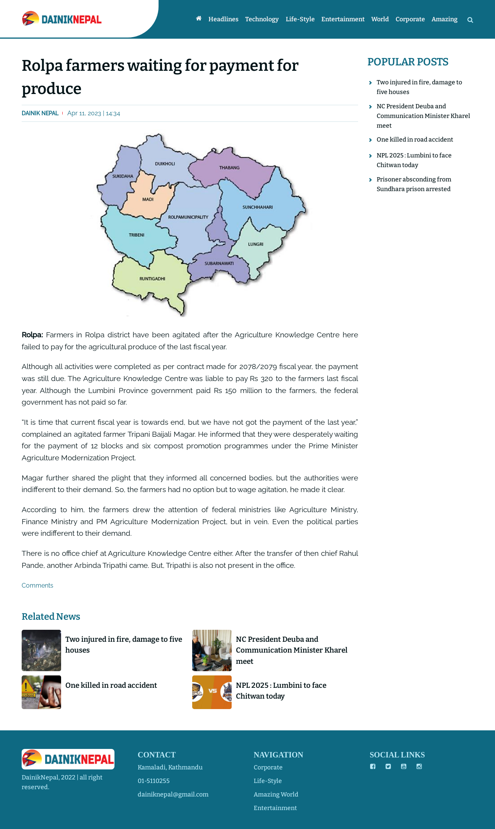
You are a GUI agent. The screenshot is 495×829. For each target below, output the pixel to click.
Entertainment (344, 19)
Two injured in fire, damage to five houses (119, 645)
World (381, 19)
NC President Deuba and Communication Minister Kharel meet (293, 650)
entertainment (275, 808)
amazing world (276, 794)
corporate (268, 767)
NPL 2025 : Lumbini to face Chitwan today (283, 691)
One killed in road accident (113, 685)
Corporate (411, 19)
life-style (268, 781)
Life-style (302, 19)
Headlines (227, 19)
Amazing (445, 19)
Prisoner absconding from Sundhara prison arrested (414, 185)
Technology (265, 19)
